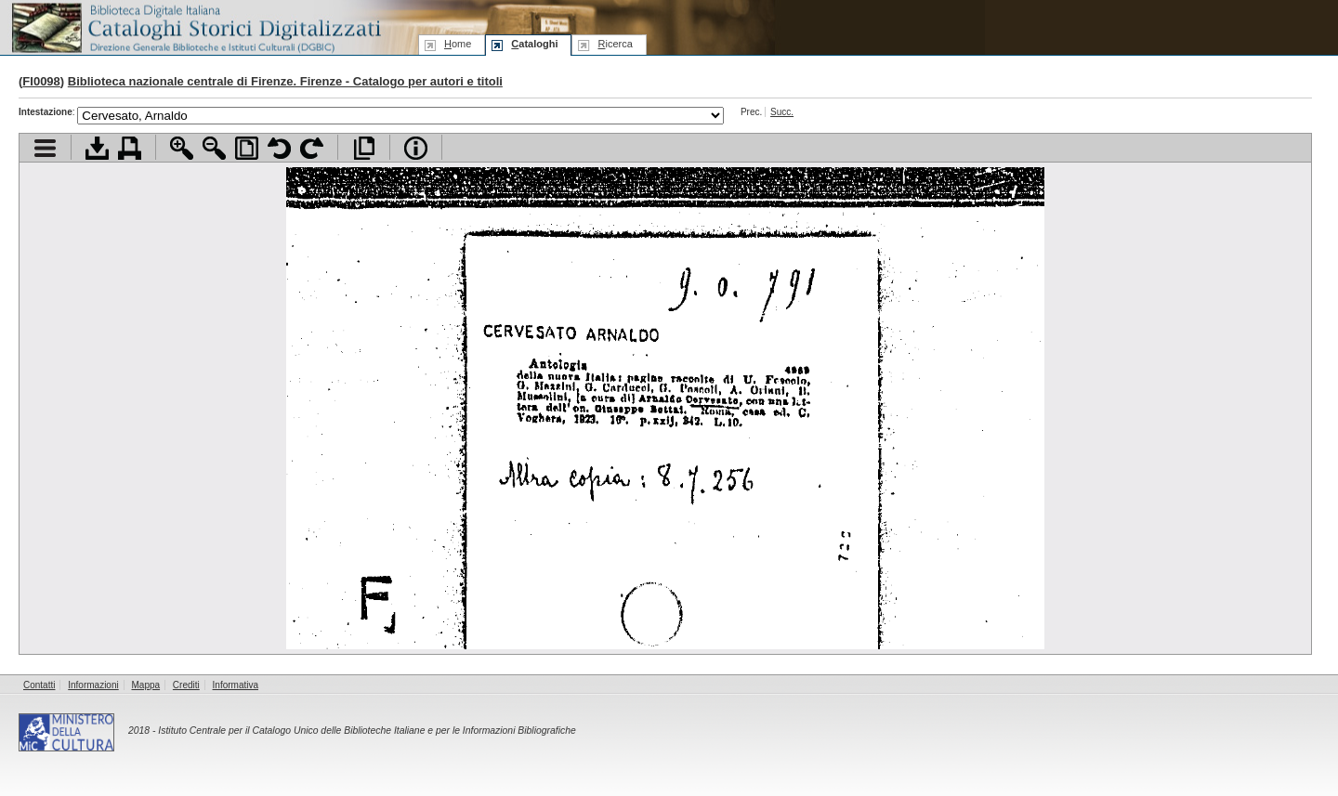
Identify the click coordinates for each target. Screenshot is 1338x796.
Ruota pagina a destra (311, 148)
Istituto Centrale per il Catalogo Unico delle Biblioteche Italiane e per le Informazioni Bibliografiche (366, 730)
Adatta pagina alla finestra (246, 148)
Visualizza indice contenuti (45, 148)
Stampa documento (129, 148)
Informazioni (93, 685)
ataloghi (534, 43)
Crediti (186, 685)
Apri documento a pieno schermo (363, 148)
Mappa (146, 685)
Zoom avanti (181, 148)
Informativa (235, 685)
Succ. (782, 112)
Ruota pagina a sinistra (279, 148)
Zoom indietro (214, 148)
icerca (614, 43)
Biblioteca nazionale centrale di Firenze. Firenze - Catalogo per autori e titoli (285, 81)
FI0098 (40, 81)
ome (457, 43)
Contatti (39, 685)
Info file (415, 148)
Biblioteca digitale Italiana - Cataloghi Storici (195, 26)
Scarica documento (97, 148)
